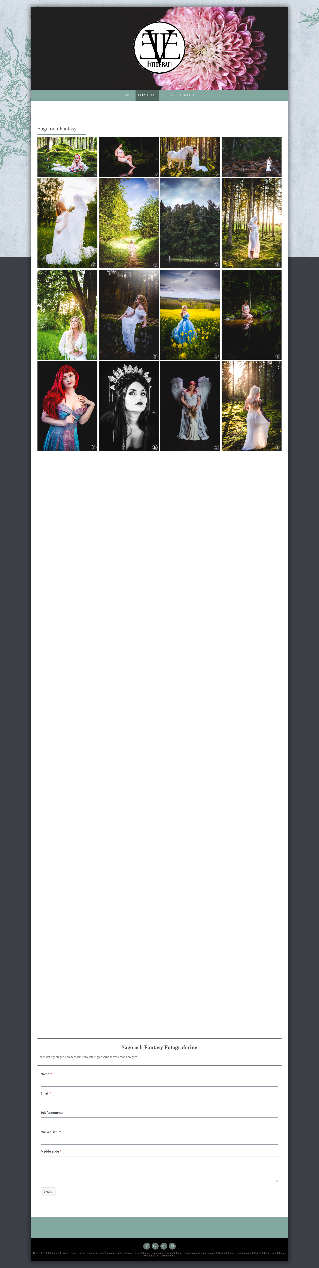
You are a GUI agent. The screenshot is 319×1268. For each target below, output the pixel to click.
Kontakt (187, 95)
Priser (167, 95)
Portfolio (147, 95)
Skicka (48, 1191)
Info (128, 95)
